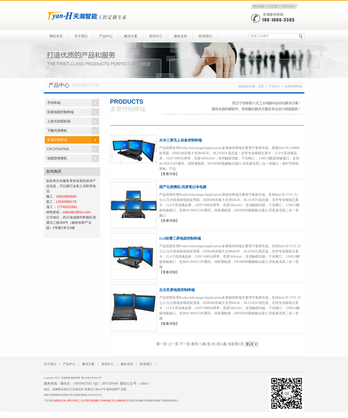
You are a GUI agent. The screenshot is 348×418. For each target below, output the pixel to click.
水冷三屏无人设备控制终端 (180, 140)
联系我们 (205, 36)
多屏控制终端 (293, 86)
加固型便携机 (57, 158)
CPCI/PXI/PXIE (58, 149)
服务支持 (180, 36)
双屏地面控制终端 (60, 112)
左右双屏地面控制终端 (177, 290)
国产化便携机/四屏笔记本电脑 (182, 187)
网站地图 (258, 6)
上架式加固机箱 (58, 121)
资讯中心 (155, 36)
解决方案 (130, 36)
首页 (261, 86)
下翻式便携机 (57, 130)
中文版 (273, 6)
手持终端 (53, 103)
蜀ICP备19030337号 (91, 377)
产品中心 (106, 36)
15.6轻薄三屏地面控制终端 (180, 238)
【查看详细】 (169, 174)
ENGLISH (288, 6)
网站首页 (56, 36)
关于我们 (81, 36)
